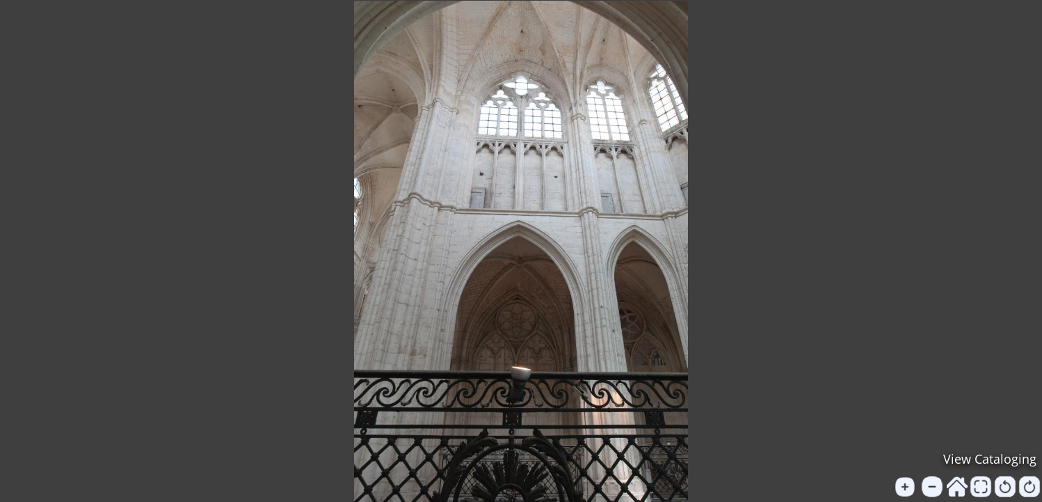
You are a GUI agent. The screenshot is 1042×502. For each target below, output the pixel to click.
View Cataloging (989, 458)
